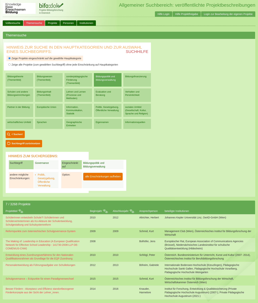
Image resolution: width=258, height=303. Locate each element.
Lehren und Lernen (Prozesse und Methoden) (76, 95)
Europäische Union (46, 107)
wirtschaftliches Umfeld (19, 122)
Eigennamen (102, 122)
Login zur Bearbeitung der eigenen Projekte (228, 14)
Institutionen (86, 23)
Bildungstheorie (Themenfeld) (15, 78)
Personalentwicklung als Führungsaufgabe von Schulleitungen (40, 265)
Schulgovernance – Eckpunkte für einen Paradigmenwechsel (40, 278)
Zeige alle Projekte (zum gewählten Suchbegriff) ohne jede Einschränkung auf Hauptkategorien (63, 64)
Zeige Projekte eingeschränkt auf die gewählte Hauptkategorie (44, 58)
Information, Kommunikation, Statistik (74, 110)
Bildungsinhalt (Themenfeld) (44, 93)
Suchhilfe (137, 51)
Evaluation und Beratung (103, 93)
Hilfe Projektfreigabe (186, 14)
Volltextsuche (12, 23)
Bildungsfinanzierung (135, 76)
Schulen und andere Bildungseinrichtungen (18, 93)
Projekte (52, 23)
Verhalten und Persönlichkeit (132, 93)
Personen (68, 23)
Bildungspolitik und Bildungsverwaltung (106, 78)
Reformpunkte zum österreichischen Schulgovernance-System (41, 231)
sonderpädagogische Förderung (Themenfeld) (77, 79)
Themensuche (34, 23)
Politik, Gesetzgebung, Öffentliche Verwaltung (107, 109)
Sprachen (42, 122)
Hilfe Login (164, 14)
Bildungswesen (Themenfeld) (44, 78)
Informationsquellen (135, 122)
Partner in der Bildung (18, 107)
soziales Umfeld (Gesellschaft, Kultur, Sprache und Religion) (136, 110)
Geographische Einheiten (74, 124)
